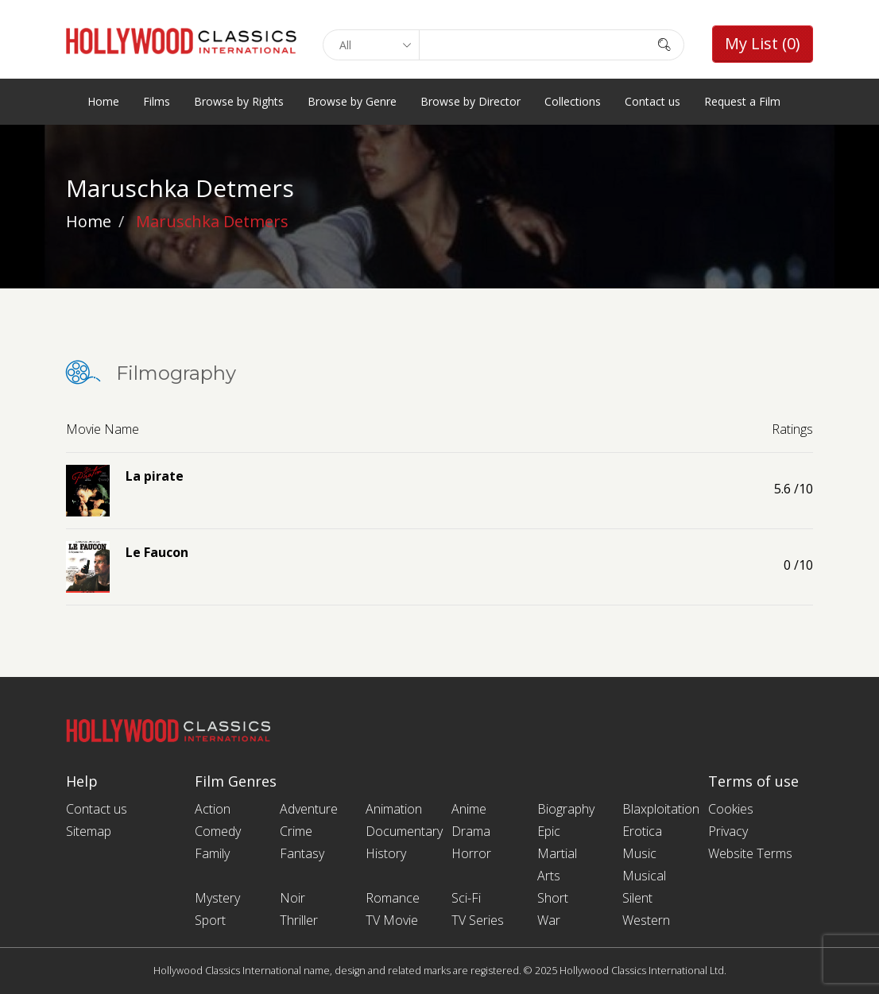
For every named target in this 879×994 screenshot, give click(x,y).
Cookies (730, 809)
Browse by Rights (239, 101)
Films (156, 101)
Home (103, 101)
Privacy (728, 831)
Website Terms (750, 853)
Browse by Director (470, 101)
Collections (572, 101)
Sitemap (88, 831)
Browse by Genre (352, 101)
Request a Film (742, 101)
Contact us (652, 101)
